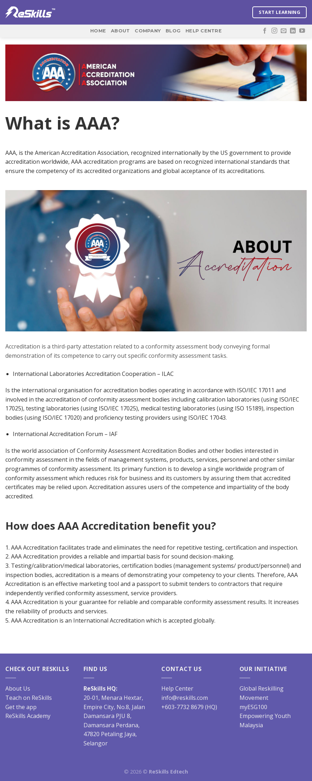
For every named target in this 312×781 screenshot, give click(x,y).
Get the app (21, 707)
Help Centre (203, 30)
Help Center (177, 688)
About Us (17, 688)
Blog (173, 30)
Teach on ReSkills (28, 698)
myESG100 (253, 707)
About (120, 30)
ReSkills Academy (27, 716)
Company (148, 30)
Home (98, 30)
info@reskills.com (184, 698)
